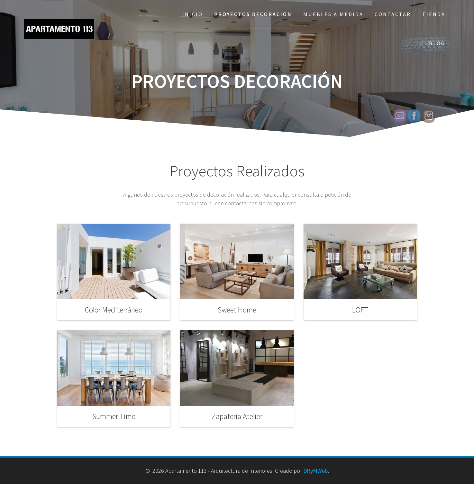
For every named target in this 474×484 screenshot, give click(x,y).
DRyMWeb (315, 470)
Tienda (433, 14)
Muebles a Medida (333, 14)
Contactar (393, 14)
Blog (437, 43)
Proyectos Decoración (253, 14)
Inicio (192, 14)
